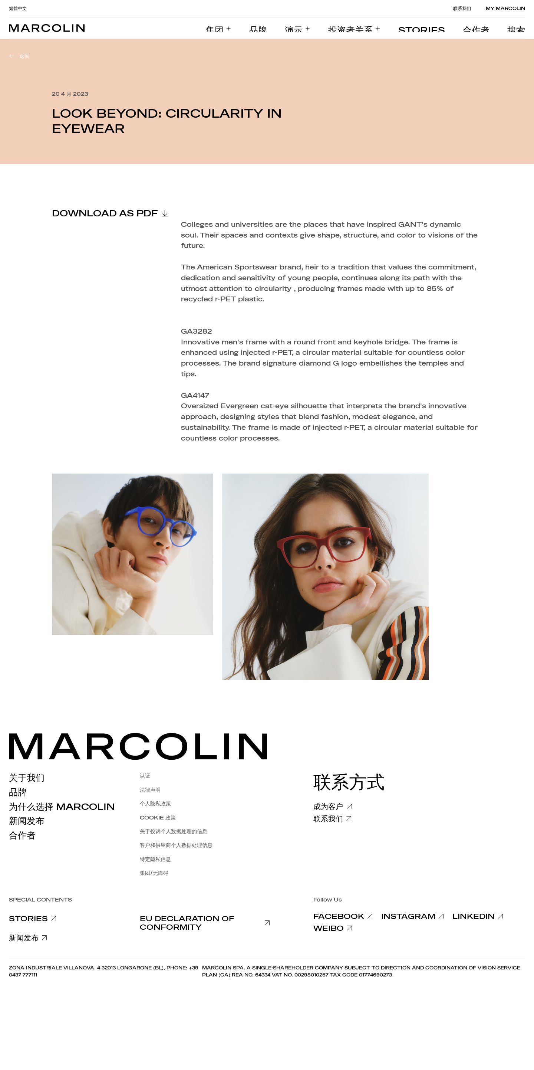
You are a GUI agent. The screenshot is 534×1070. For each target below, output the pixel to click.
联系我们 (462, 8)
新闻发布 (26, 821)
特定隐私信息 (155, 859)
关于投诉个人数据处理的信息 (173, 831)
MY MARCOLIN (505, 8)
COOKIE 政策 (158, 817)
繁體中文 (18, 8)
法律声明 (150, 790)
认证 (145, 775)
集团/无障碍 (154, 873)
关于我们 (26, 777)
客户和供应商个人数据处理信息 (176, 845)
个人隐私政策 (155, 803)
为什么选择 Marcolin (62, 806)
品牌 (18, 792)
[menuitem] (278, 28)
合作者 (22, 835)
